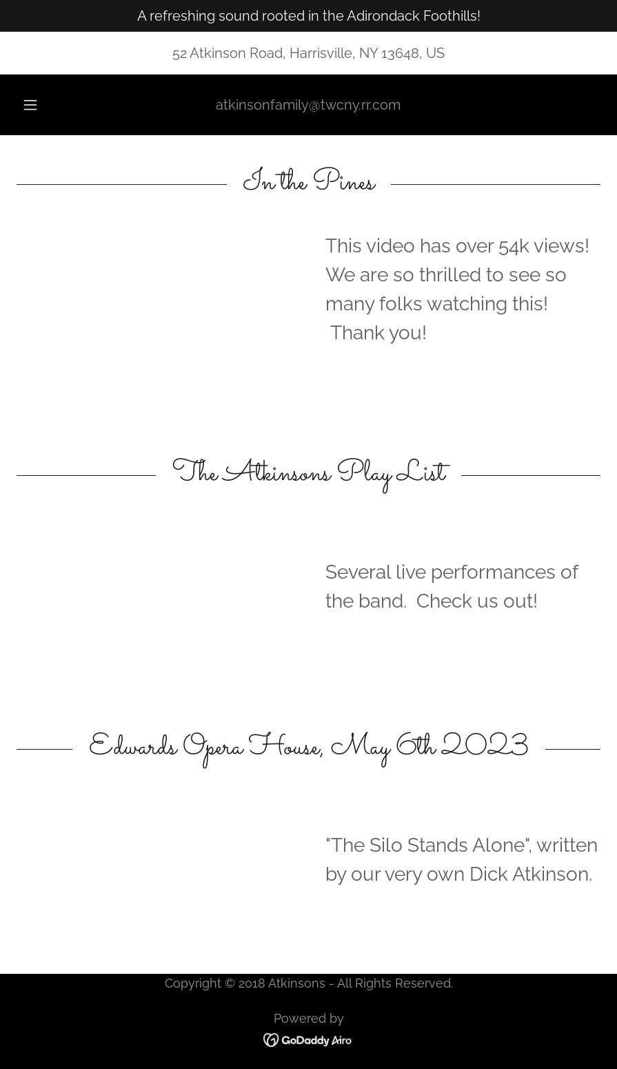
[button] (42, 105)
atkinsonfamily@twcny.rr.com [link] (308, 105)
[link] (308, 1039)
